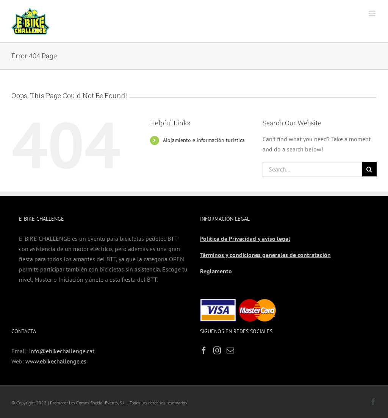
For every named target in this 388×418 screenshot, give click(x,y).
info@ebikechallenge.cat (61, 351)
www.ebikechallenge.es (55, 361)
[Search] (369, 169)
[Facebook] (204, 350)
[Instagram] (217, 350)
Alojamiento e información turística (204, 140)
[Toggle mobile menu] (373, 13)
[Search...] (312, 169)
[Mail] (230, 350)
